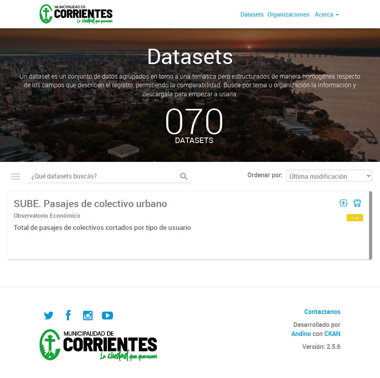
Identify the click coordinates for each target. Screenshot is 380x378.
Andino (301, 333)
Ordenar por (264, 175)
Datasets (252, 14)
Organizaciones (288, 14)
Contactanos (322, 311)
